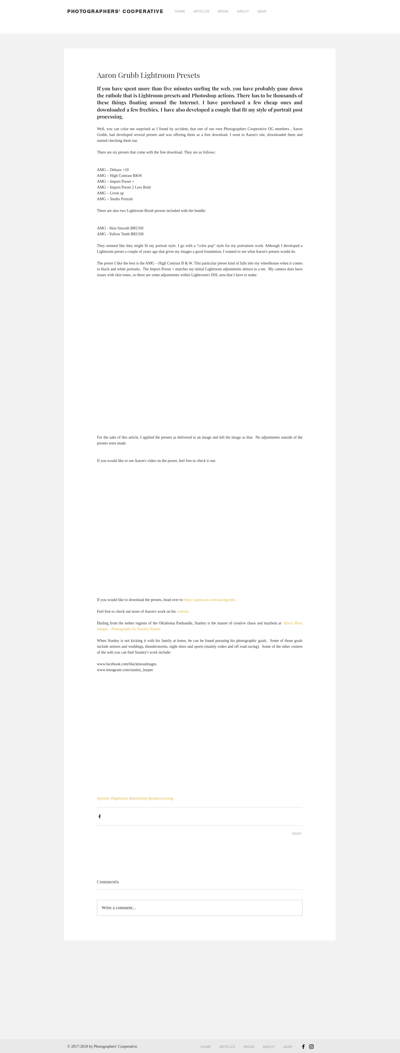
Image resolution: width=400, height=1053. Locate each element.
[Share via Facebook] (99, 816)
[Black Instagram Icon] (311, 1047)
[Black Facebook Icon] (303, 1047)
